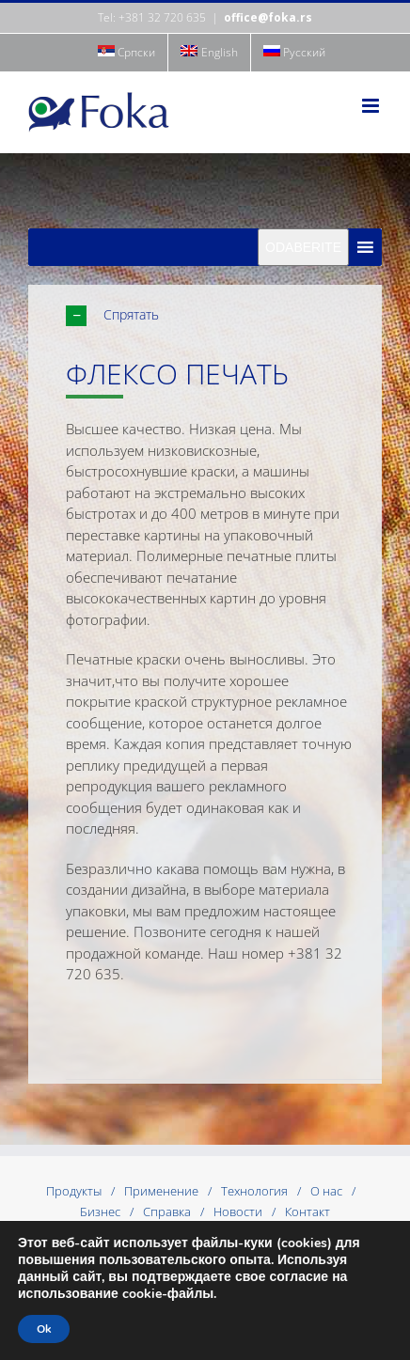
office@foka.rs (268, 17)
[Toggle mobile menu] (372, 106)
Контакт (307, 1211)
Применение (161, 1190)
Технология (254, 1190)
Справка (167, 1211)
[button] (224, 315)
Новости (237, 1211)
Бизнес (100, 1211)
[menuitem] (127, 52)
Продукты (74, 1190)
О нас (326, 1190)
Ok (44, 1329)
